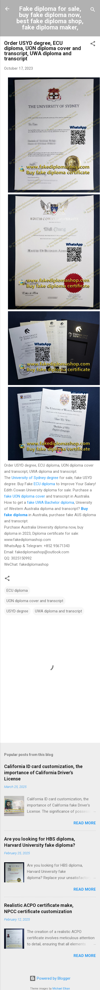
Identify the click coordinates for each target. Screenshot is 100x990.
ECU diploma (44, 484)
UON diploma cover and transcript (34, 600)
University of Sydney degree (35, 477)
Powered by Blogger (50, 978)
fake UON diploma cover (24, 496)
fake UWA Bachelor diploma (50, 502)
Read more (85, 823)
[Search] (93, 10)
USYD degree (17, 611)
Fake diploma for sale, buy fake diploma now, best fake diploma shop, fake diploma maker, (50, 18)
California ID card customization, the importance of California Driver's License (43, 772)
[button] (93, 45)
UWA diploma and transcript (58, 611)
